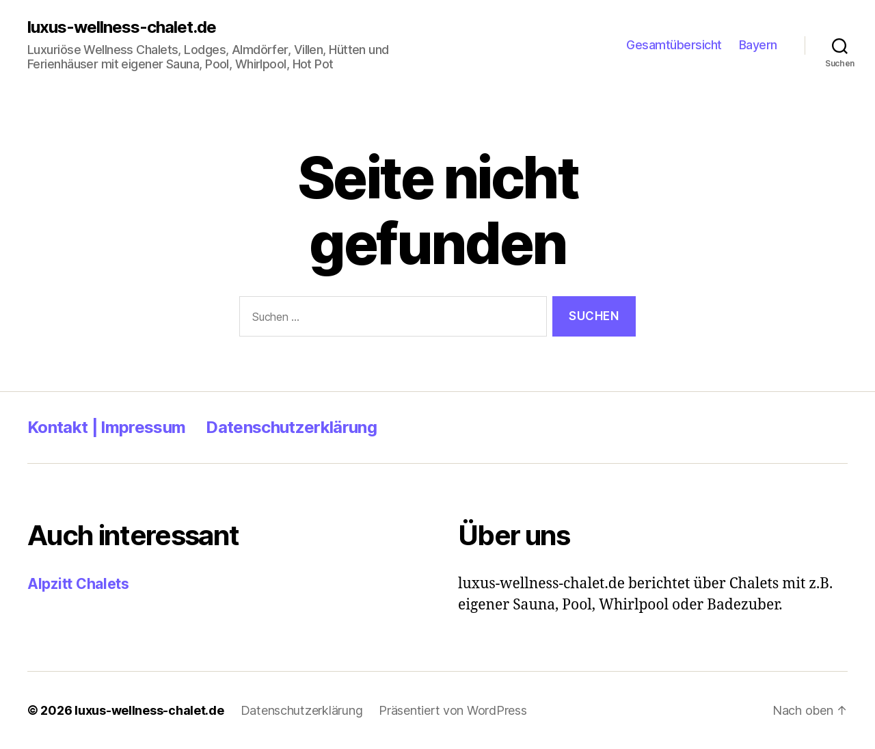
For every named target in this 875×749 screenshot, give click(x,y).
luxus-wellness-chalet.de (121, 27)
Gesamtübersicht (674, 45)
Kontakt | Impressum (106, 427)
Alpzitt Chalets (78, 583)
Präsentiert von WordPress (452, 710)
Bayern (758, 45)
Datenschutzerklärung (291, 427)
